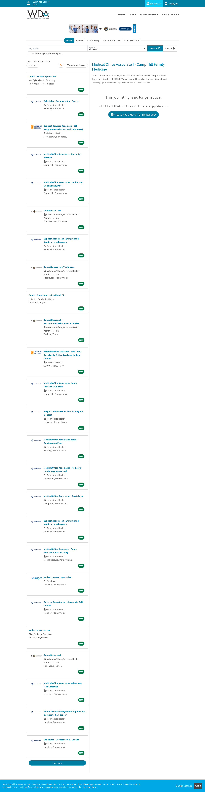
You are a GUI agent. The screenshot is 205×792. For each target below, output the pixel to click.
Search (69, 40)
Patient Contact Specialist (57, 577)
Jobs (132, 14)
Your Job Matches (111, 40)
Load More (57, 763)
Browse (79, 40)
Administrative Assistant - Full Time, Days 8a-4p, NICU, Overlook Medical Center (62, 355)
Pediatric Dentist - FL (39, 630)
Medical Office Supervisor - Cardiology (63, 496)
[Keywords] (57, 48)
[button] (170, 48)
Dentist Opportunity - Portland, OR (47, 295)
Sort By (32, 65)
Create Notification (76, 65)
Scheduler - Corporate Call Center (61, 101)
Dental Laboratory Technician (59, 266)
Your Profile (149, 14)
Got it (198, 786)
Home (121, 14)
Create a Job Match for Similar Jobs (133, 114)
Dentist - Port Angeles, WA (42, 76)
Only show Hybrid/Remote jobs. (46, 53)
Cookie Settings (184, 786)
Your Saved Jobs (131, 40)
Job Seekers (153, 3)
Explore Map (93, 40)
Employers (171, 3)
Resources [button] (169, 14)
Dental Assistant (52, 210)
